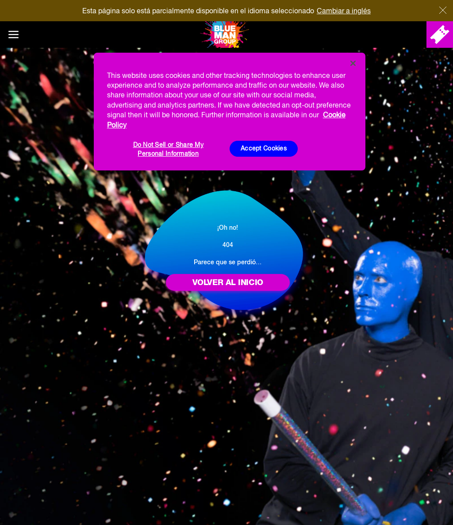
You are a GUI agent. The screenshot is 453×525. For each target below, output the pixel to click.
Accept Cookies (264, 148)
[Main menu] (13, 34)
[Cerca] (443, 10)
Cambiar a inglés (344, 11)
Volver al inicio (227, 282)
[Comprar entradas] (439, 34)
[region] (229, 111)
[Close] (353, 63)
